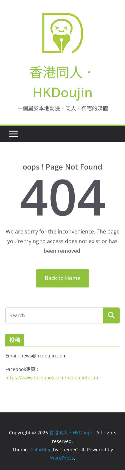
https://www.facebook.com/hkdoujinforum (52, 377)
